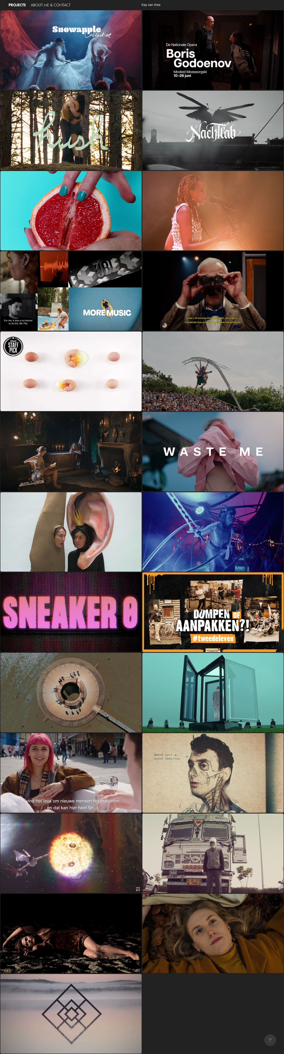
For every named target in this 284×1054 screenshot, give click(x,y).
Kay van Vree (151, 5)
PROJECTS (17, 5)
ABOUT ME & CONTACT (51, 5)
